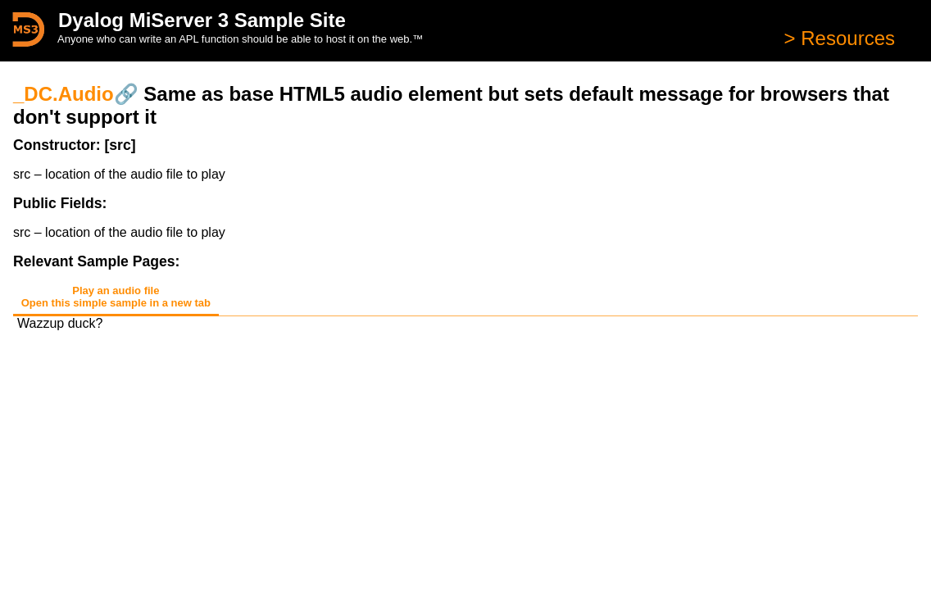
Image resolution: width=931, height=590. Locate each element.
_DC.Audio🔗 (76, 94)
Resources (845, 38)
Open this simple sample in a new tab (116, 303)
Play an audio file (116, 296)
